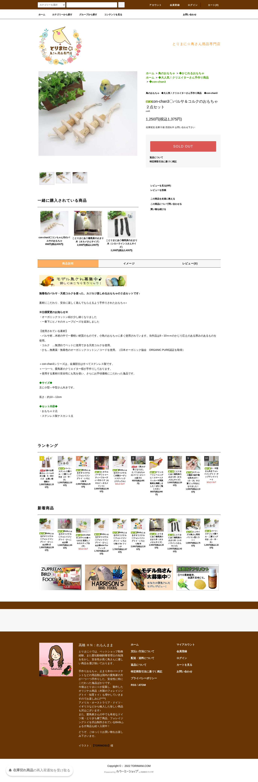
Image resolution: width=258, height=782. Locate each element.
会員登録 (172, 5)
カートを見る (184, 664)
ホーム (41, 14)
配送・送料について (142, 658)
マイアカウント (186, 644)
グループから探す (86, 14)
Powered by (129, 772)
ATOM (142, 684)
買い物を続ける (156, 209)
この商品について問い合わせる (164, 204)
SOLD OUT (183, 146)
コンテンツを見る (111, 14)
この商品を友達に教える (160, 198)
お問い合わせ (187, 14)
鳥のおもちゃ (166, 73)
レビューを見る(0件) (158, 185)
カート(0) (211, 5)
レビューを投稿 (156, 190)
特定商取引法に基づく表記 (163, 161)
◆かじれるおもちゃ (191, 73)
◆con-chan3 (157, 81)
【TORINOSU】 (101, 745)
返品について (156, 157)
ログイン (190, 5)
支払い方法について (142, 651)
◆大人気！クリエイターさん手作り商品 (183, 77)
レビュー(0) (190, 263)
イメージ (129, 263)
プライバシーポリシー (144, 678)
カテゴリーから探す (60, 14)
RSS (133, 684)
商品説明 (68, 263)
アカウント (153, 5)
